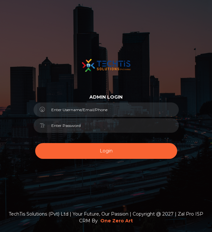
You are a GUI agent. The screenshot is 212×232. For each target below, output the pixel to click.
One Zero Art (116, 221)
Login (106, 151)
